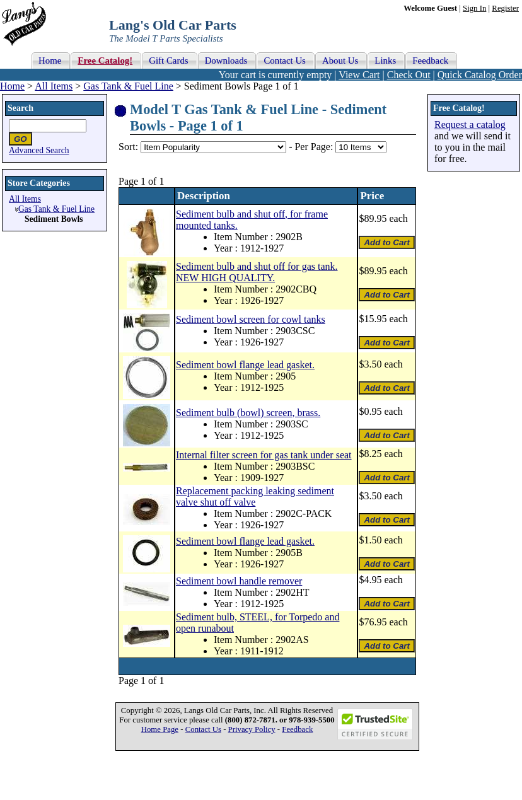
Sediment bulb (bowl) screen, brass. (248, 412)
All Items (53, 86)
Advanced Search (39, 150)
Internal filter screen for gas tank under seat (264, 454)
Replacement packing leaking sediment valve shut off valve (255, 496)
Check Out (409, 74)
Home (12, 86)
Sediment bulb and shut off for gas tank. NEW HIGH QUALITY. (257, 272)
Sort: (128, 146)
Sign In (474, 8)
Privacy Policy (252, 729)
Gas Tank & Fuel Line (128, 86)
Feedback (297, 729)
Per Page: (314, 146)
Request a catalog (470, 124)
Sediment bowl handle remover (239, 581)
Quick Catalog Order (480, 74)
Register (505, 8)
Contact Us (203, 729)
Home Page (159, 729)
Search (20, 108)
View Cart (359, 74)
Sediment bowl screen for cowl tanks (250, 319)
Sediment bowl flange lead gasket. (245, 364)
